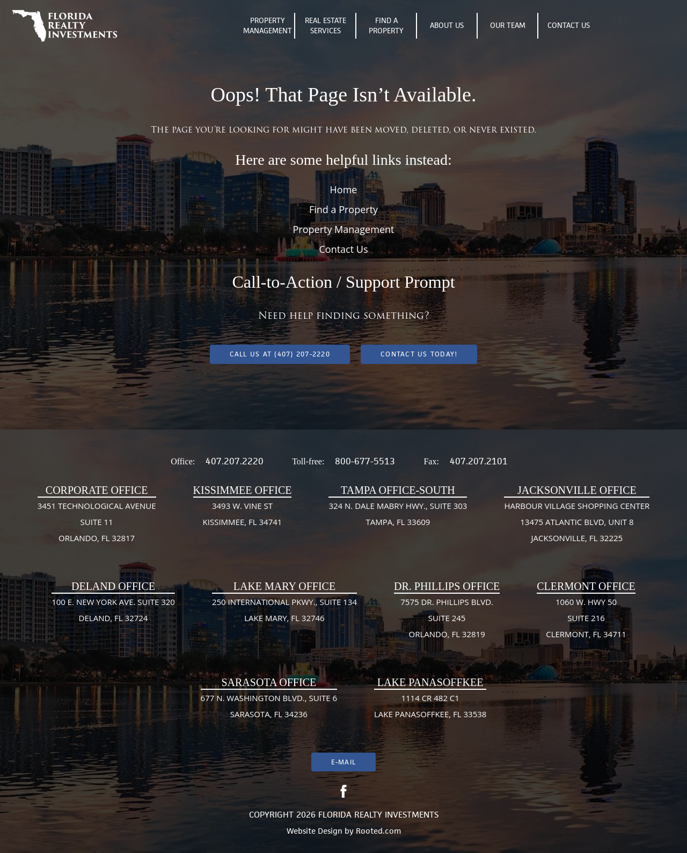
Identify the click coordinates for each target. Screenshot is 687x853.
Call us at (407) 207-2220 (280, 354)
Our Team (507, 25)
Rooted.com (378, 831)
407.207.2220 (235, 461)
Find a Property (343, 209)
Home (343, 189)
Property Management (267, 26)
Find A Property (386, 26)
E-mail (343, 762)
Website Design (314, 831)
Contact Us (568, 25)
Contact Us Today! (419, 354)
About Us (447, 25)
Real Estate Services (325, 26)
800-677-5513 (365, 461)
